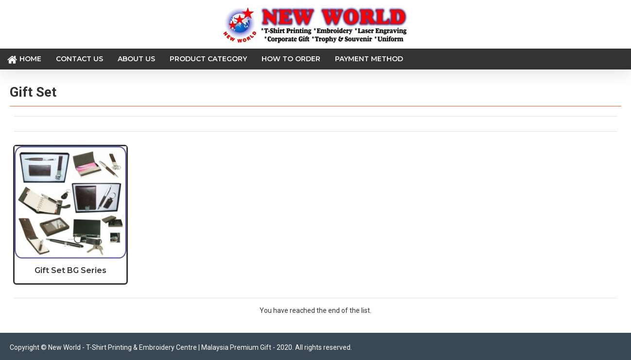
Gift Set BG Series (70, 270)
